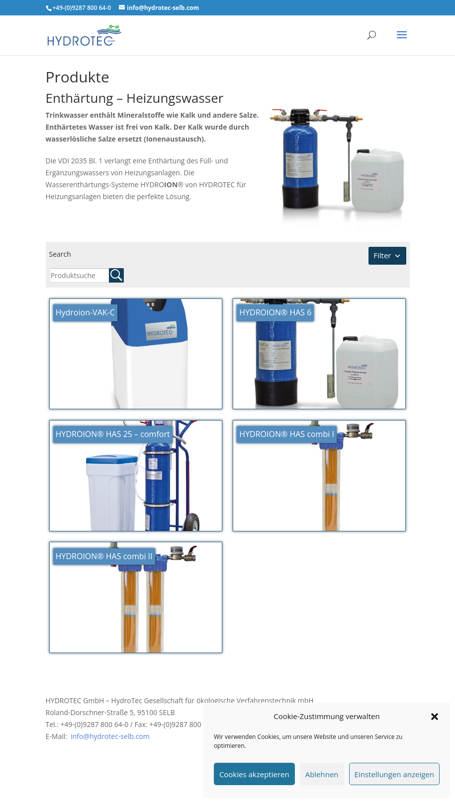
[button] (435, 717)
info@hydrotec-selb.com (109, 736)
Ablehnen (322, 774)
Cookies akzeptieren (254, 774)
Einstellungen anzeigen (394, 774)
